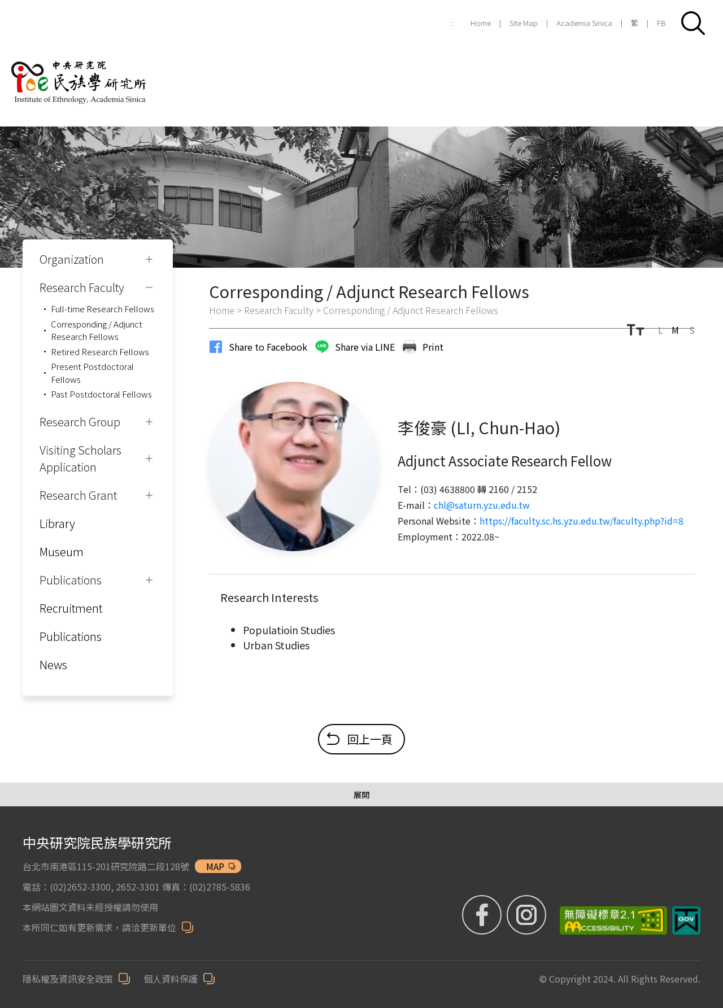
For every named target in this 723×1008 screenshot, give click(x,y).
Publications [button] (71, 579)
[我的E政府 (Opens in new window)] (686, 920)
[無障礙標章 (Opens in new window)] (609, 920)
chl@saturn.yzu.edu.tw (482, 505)
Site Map (523, 23)
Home (481, 23)
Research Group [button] (80, 421)
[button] (693, 23)
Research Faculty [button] (82, 287)
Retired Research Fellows (100, 351)
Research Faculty (278, 310)
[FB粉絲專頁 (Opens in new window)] (483, 915)
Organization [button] (72, 259)
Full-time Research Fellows (102, 309)
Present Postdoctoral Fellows (92, 372)
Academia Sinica (584, 23)
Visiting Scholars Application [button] (80, 458)
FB (661, 23)
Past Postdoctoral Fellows (101, 394)
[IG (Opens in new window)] (526, 915)
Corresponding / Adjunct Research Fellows (96, 330)
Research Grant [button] (78, 495)
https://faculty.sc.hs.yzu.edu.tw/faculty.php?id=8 (581, 520)
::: (452, 23)
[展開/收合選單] (361, 795)
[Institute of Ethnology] (93, 69)
